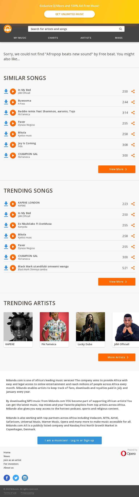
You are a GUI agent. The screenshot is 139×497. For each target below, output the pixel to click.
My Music (20, 37)
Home (7, 452)
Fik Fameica (49, 344)
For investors (11, 463)
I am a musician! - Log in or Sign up (69, 440)
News (7, 456)
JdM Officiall (121, 344)
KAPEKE (10, 344)
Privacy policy (27, 492)
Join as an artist (12, 460)
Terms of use (10, 492)
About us (9, 467)
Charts (53, 37)
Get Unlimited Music (69, 14)
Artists (86, 37)
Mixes (119, 37)
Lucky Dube (85, 344)
